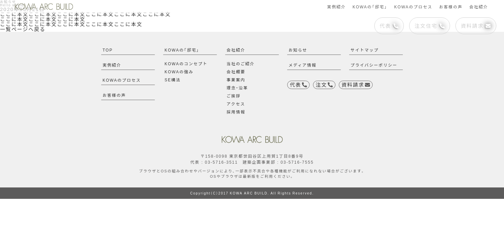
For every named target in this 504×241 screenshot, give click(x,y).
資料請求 (476, 25)
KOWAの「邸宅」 (370, 7)
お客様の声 (450, 7)
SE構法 (173, 80)
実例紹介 (336, 7)
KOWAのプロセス (413, 7)
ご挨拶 (234, 96)
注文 (324, 84)
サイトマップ (365, 50)
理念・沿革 (237, 88)
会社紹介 (478, 7)
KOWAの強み (179, 72)
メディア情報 (302, 65)
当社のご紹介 (241, 64)
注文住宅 (430, 25)
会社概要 (236, 72)
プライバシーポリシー (374, 65)
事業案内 (236, 80)
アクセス (236, 104)
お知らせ (298, 50)
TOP (108, 50)
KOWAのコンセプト (186, 64)
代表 (389, 25)
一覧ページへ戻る (23, 29)
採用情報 (236, 112)
